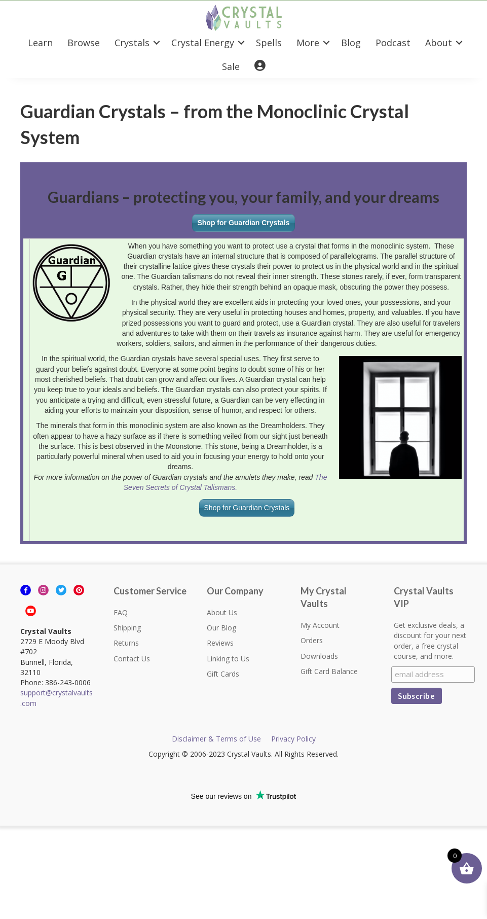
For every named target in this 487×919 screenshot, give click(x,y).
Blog (351, 43)
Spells (269, 43)
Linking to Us (228, 658)
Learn (40, 43)
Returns (126, 643)
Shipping (127, 627)
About (438, 43)
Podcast (393, 43)
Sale (231, 66)
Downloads (319, 656)
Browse (83, 43)
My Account (320, 625)
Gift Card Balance (329, 671)
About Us (222, 612)
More (307, 43)
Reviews (220, 643)
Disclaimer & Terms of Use (216, 739)
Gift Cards (223, 674)
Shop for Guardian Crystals (243, 223)
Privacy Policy (293, 739)
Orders (312, 640)
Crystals (132, 43)
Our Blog (221, 627)
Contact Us (132, 658)
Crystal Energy (202, 43)
